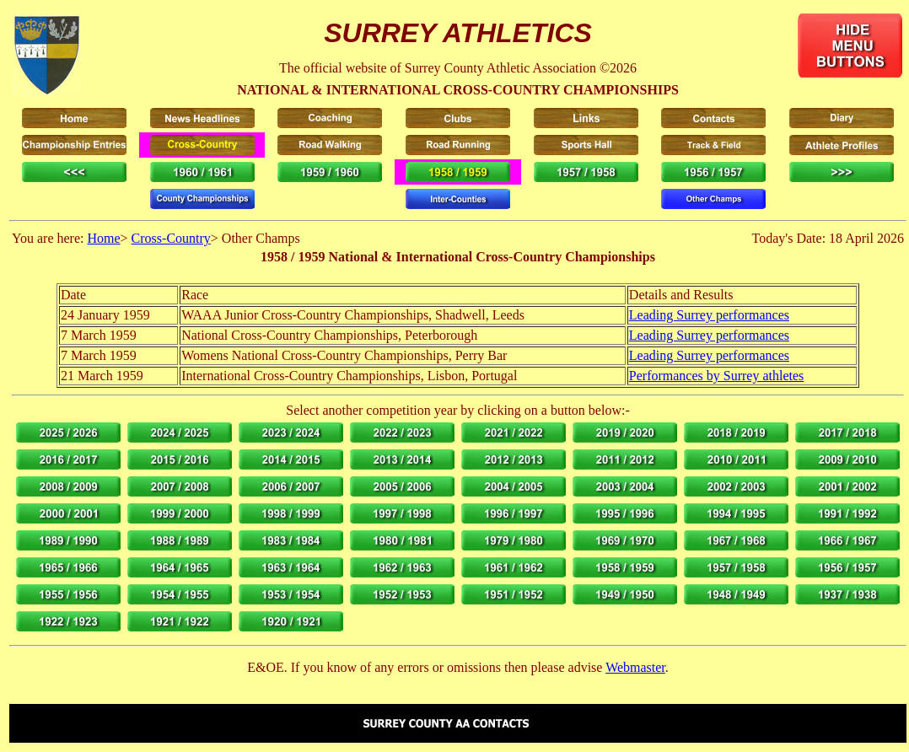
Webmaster (635, 667)
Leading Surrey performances (709, 315)
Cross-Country (171, 238)
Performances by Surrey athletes (716, 375)
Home (103, 238)
